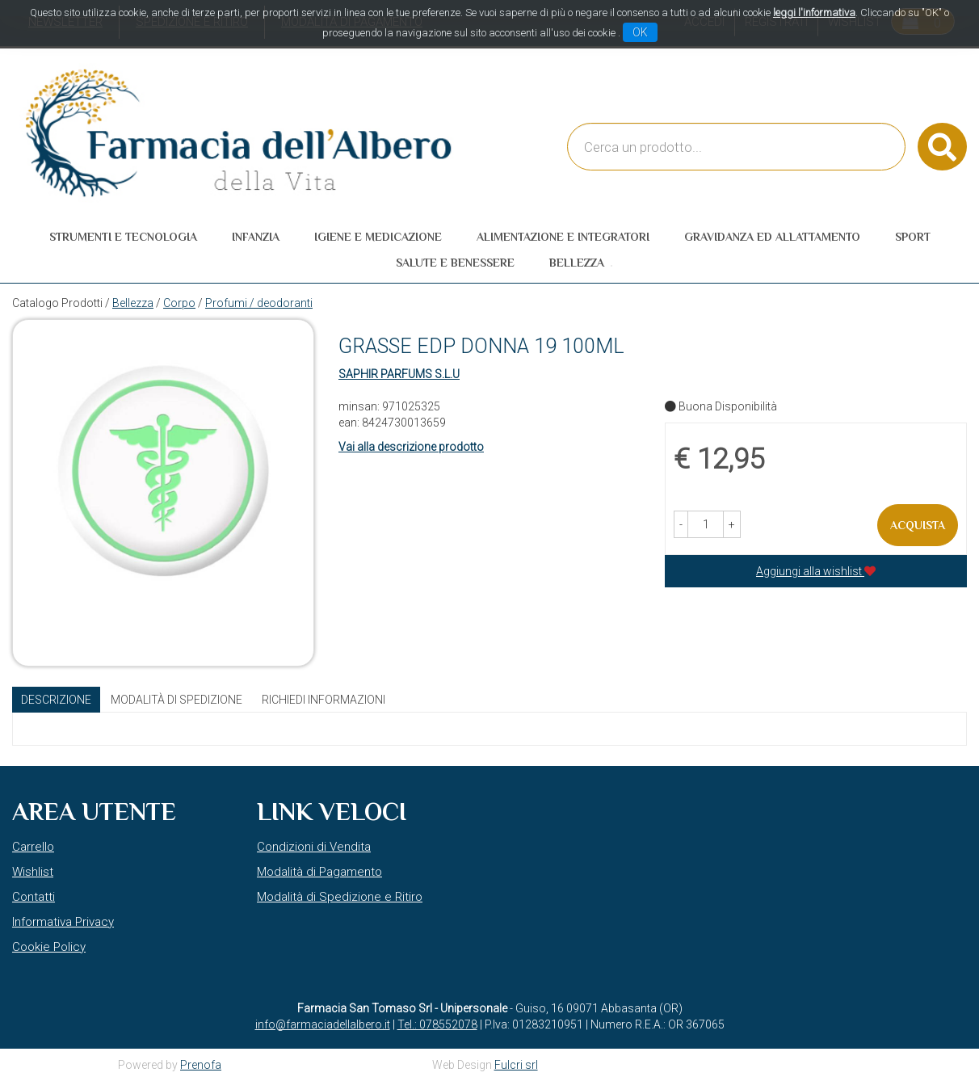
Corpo (179, 303)
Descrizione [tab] (56, 699)
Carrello (33, 846)
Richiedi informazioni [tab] (323, 699)
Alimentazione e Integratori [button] (563, 236)
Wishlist (32, 871)
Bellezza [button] (576, 262)
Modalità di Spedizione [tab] (176, 699)
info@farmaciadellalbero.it (322, 1024)
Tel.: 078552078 (437, 1024)
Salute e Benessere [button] (455, 262)
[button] (681, 524)
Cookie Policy (49, 947)
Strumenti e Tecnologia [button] (123, 236)
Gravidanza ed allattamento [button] (772, 236)
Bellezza (132, 303)
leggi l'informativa (814, 12)
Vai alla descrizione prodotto (411, 446)
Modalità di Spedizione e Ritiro (339, 897)
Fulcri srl (516, 1064)
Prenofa (200, 1064)
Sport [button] (913, 236)
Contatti (33, 897)
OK (640, 32)
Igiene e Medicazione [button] (378, 236)
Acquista (917, 525)
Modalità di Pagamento (319, 871)
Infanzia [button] (255, 236)
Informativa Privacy (63, 922)
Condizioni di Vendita (314, 846)
